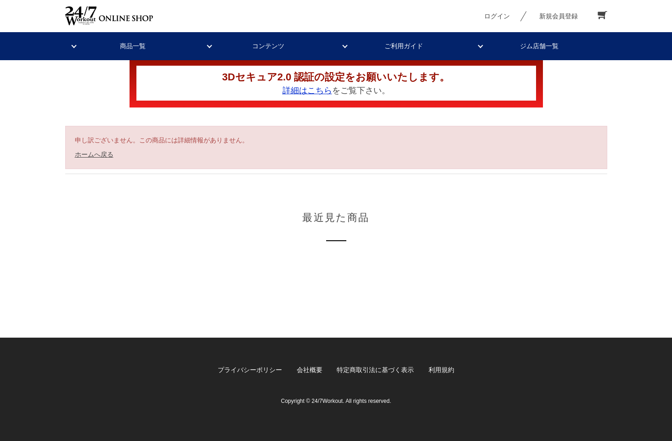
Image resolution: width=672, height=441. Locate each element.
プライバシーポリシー (250, 369)
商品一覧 (133, 46)
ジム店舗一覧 (539, 46)
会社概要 (309, 369)
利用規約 (441, 369)
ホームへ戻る (94, 154)
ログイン (497, 16)
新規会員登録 (558, 16)
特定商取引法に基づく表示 (375, 369)
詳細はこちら (307, 90)
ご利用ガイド (403, 46)
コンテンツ (268, 46)
